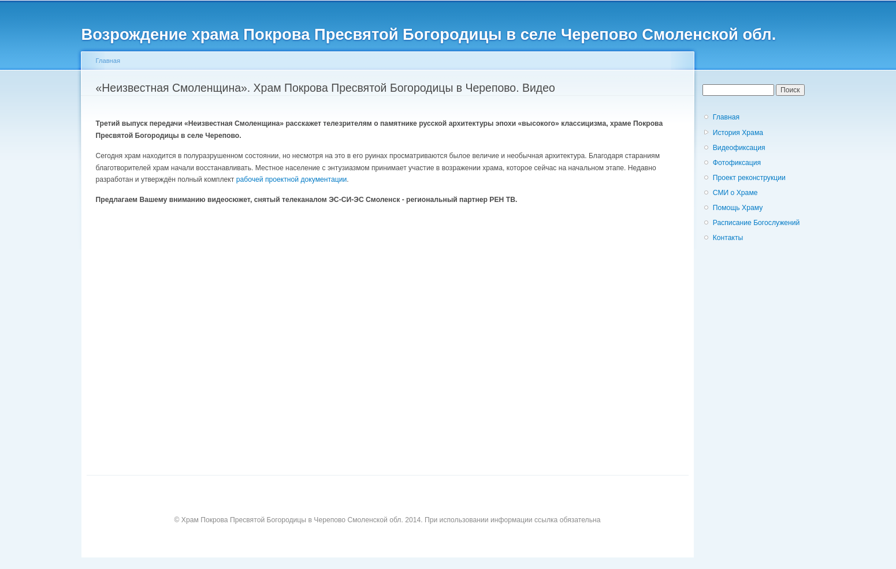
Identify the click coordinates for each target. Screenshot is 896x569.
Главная (108, 60)
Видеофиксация (739, 148)
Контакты (728, 238)
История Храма (738, 133)
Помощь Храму (738, 208)
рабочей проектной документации (291, 179)
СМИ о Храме (735, 193)
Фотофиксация (737, 163)
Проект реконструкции (749, 178)
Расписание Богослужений (756, 223)
